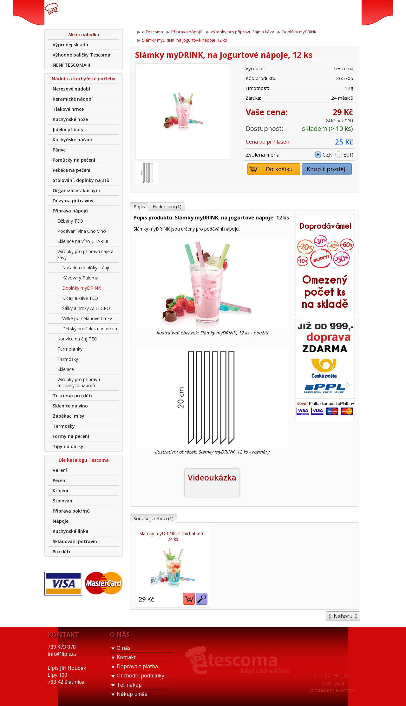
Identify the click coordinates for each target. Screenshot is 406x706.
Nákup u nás (132, 693)
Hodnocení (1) (167, 207)
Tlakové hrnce (68, 109)
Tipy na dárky (68, 446)
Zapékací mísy (68, 416)
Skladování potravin (75, 541)
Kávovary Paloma (80, 278)
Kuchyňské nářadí (72, 140)
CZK (327, 154)
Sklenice (65, 369)
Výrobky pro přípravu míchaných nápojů (78, 382)
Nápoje (61, 521)
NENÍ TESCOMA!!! (71, 65)
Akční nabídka (83, 34)
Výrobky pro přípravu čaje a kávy (85, 254)
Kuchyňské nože (70, 119)
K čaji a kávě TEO (80, 298)
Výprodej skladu (70, 45)
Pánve (59, 150)
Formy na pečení (71, 436)
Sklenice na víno (70, 406)
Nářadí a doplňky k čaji (85, 268)
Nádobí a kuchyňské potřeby (83, 79)
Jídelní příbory (68, 129)
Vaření (60, 470)
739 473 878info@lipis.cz (145, 12)
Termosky (67, 359)
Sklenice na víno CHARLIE (83, 241)
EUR (348, 154)
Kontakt (126, 656)
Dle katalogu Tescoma (84, 460)
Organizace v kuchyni (76, 190)
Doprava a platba (137, 665)
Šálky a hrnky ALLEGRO (86, 308)
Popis (139, 207)
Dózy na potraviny (73, 201)
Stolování (63, 501)
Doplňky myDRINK (81, 288)
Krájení (60, 490)
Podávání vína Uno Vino (81, 231)
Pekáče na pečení (71, 170)
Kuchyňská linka (70, 531)
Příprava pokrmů (71, 511)
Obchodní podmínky (140, 675)
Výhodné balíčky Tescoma (81, 55)
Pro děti (61, 551)
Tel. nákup (129, 684)
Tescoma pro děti (72, 396)
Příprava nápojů (70, 211)
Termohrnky (69, 349)
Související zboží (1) (154, 518)
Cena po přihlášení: (268, 141)
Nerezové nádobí (71, 89)
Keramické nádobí (73, 99)
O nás (123, 647)
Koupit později (327, 169)
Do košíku (270, 169)
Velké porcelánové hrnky (87, 318)
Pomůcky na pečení (74, 160)
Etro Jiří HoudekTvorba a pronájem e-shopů (333, 682)
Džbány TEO (70, 221)
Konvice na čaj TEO (77, 339)
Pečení (60, 480)
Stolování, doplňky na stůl (82, 180)
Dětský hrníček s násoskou (89, 329)
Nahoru (343, 615)
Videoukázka (212, 477)
